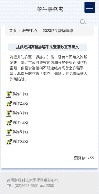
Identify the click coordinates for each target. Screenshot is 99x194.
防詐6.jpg (16, 141)
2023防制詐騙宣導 (58, 30)
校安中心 (29, 30)
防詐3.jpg (16, 113)
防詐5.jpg (16, 132)
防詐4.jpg (16, 122)
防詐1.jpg (16, 94)
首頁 (13, 30)
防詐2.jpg (16, 103)
